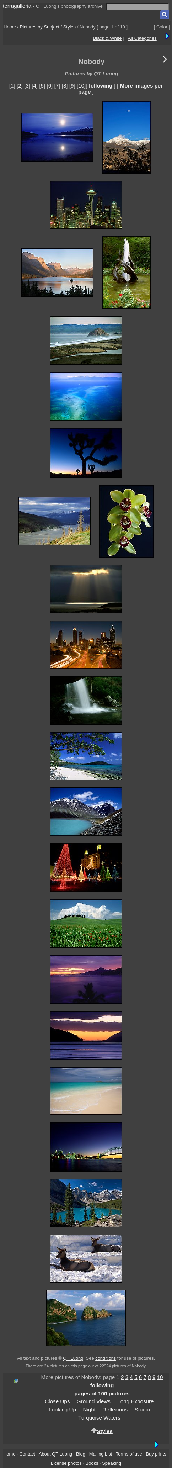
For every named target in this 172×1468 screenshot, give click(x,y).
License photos (66, 1463)
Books (92, 1463)
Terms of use (129, 1454)
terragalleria (17, 6)
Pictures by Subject (39, 27)
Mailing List (100, 1454)
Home (10, 27)
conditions (105, 1358)
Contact (27, 1454)
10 (81, 86)
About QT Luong (55, 1454)
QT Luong (73, 1358)
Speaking (111, 1463)
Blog (80, 1454)
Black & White (107, 38)
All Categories (142, 38)
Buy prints (156, 1454)
